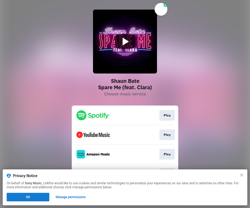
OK (28, 197)
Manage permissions (71, 197)
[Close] (241, 175)
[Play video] (125, 41)
